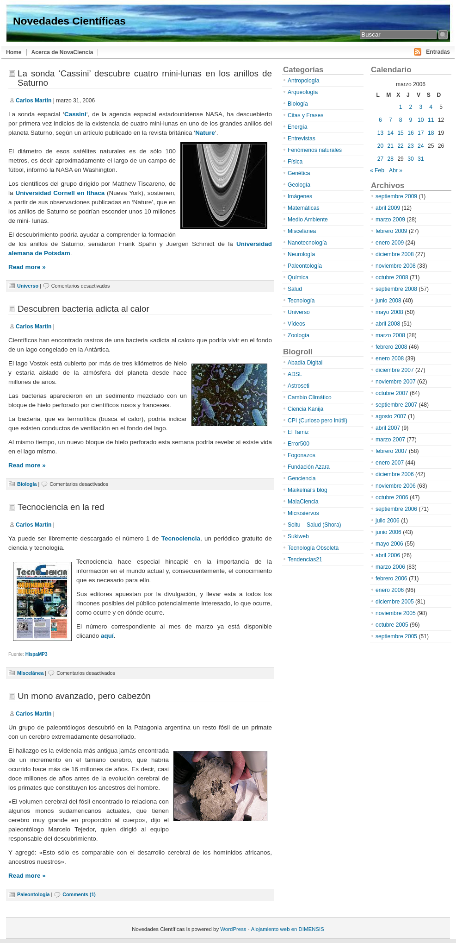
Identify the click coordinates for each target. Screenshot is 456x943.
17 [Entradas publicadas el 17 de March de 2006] (421, 133)
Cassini (75, 114)
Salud (295, 289)
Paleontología (33, 894)
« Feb (377, 170)
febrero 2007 (391, 451)
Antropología (304, 80)
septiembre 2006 (396, 509)
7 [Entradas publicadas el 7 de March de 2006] (390, 120)
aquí (107, 635)
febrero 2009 (391, 231)
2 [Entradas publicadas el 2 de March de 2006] (411, 107)
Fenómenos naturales (315, 150)
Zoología (298, 335)
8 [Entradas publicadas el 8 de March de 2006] (400, 120)
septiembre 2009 (396, 196)
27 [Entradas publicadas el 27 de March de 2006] (380, 159)
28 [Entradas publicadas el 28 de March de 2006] (391, 159)
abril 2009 (388, 208)
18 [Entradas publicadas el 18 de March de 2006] (431, 133)
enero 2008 (390, 358)
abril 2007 (388, 428)
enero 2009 (390, 242)
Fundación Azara (309, 467)
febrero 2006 (391, 578)
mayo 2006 (389, 544)
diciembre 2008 (395, 254)
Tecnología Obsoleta (313, 548)
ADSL (295, 374)
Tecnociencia (180, 538)
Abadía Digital (305, 362)
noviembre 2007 (396, 381)
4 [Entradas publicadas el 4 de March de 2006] (430, 107)
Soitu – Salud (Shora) (314, 525)
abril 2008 (388, 324)
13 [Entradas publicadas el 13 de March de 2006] (380, 133)
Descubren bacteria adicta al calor (83, 309)
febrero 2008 (391, 347)
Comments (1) (79, 894)
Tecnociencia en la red (61, 507)
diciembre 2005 (395, 601)
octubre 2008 (392, 277)
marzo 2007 (390, 439)
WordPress (233, 929)
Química (298, 277)
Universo (27, 286)
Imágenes (300, 196)
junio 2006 (388, 532)
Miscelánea (30, 673)
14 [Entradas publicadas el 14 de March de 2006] (391, 133)
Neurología (301, 254)
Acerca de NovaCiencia (62, 52)
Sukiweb (298, 536)
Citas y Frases (305, 115)
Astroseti (298, 386)
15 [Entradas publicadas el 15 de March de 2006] (400, 133)
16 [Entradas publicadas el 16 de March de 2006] (410, 133)
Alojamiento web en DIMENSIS (287, 929)
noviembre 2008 (396, 266)
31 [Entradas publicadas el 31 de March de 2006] (421, 159)
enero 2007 (390, 462)
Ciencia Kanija (305, 409)
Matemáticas (304, 208)
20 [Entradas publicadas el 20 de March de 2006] (380, 146)
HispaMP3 (36, 654)
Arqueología (303, 92)
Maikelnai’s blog (307, 490)
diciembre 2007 (395, 370)
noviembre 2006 (396, 486)
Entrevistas (301, 138)
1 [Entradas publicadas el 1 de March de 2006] (400, 107)
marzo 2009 (390, 219)
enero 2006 (390, 590)
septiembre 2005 (396, 636)
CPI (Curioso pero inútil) (317, 420)
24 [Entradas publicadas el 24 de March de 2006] (421, 146)
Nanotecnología (307, 242)
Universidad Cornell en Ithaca (60, 192)
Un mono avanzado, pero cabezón (84, 696)
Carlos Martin (33, 100)
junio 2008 (388, 300)
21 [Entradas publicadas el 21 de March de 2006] (391, 146)
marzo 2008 (390, 335)
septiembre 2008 (396, 289)
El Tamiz (298, 432)
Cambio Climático (310, 397)
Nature (205, 132)
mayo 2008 (389, 312)
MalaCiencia (303, 501)
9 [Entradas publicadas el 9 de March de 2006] (411, 120)
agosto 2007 (391, 416)
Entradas (438, 52)
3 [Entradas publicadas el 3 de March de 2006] (420, 107)
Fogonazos (301, 455)
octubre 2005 (392, 625)
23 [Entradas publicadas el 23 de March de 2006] (410, 146)
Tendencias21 (305, 559)
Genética (299, 173)
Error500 (298, 443)
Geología (299, 185)
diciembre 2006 (395, 474)
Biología (27, 484)
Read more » (27, 267)
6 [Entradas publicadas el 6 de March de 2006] (380, 120)
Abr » (395, 170)
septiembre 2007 (396, 405)
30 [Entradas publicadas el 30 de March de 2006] (410, 159)
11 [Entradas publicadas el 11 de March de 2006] (431, 120)
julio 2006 (388, 520)
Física (295, 161)
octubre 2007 (392, 393)
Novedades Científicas (69, 21)
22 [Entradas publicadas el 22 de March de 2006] (400, 146)
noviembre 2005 (396, 613)
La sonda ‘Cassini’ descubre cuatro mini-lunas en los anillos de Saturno (145, 78)
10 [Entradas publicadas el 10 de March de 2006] (421, 120)
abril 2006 (388, 555)
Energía (297, 127)
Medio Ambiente (308, 219)
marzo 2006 (390, 567)
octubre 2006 (392, 497)
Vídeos (296, 324)
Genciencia (302, 478)
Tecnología (301, 300)
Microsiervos (303, 513)
